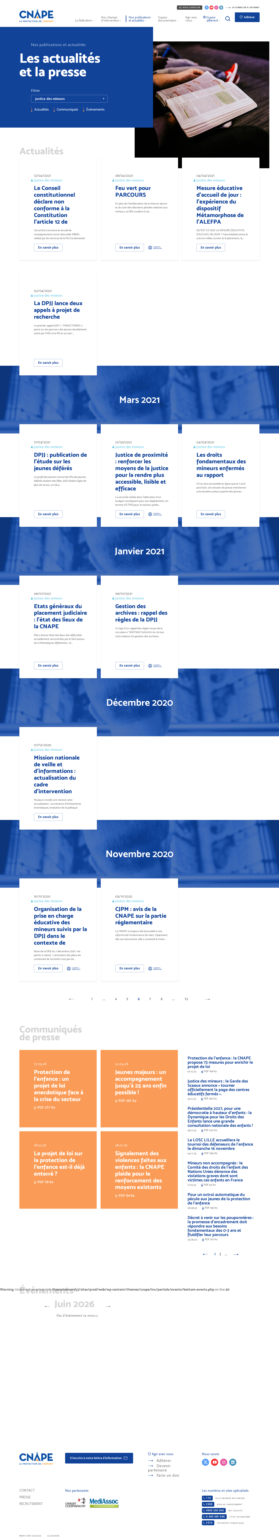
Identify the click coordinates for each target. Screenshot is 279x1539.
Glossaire (53, 1536)
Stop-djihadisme (226, 1516)
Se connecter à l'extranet (243, 7)
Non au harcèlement (222, 1504)
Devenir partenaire (159, 1468)
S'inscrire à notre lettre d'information (99, 1458)
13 (186, 999)
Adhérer (247, 17)
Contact (27, 1490)
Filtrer (35, 91)
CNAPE (36, 16)
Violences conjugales (223, 1522)
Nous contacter (189, 7)
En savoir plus (48, 247)
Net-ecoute (222, 1510)
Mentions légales (30, 1536)
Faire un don (168, 1475)
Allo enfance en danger (223, 1498)
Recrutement (31, 1504)
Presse (25, 1497)
